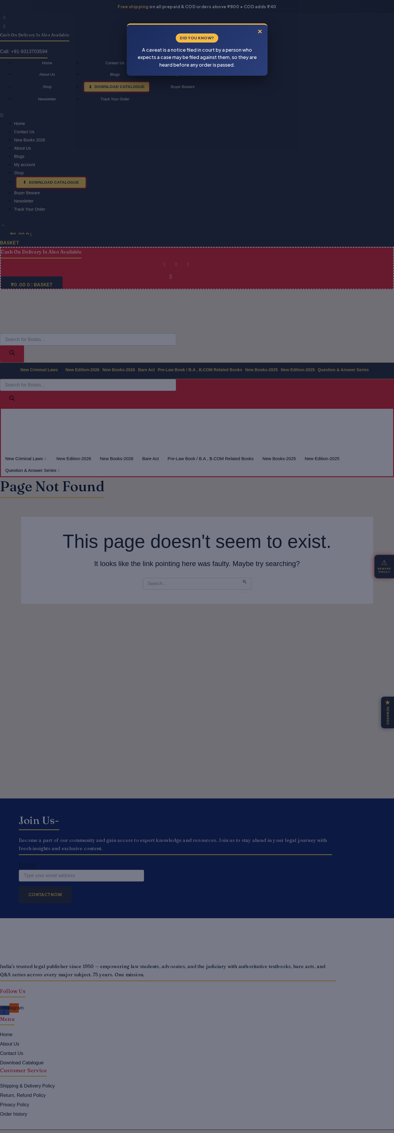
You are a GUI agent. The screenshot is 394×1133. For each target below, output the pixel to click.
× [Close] (259, 29)
